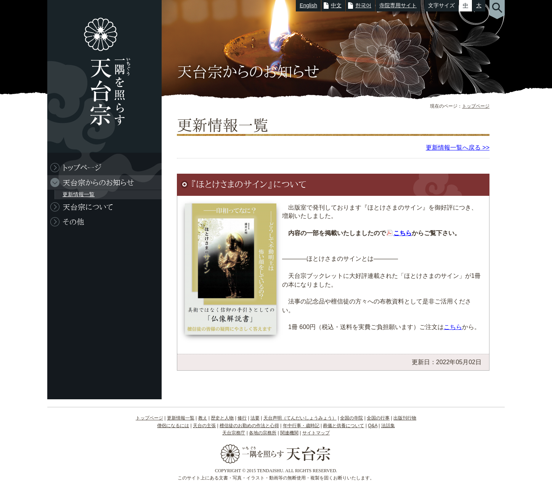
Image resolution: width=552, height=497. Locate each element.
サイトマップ (316, 433)
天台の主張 (204, 425)
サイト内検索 (497, 9)
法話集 (388, 425)
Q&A (372, 425)
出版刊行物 (404, 418)
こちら (402, 233)
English (308, 5)
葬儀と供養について (343, 425)
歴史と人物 (222, 418)
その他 (73, 222)
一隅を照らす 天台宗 (100, 76)
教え (202, 418)
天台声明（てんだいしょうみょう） (300, 418)
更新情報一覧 (79, 194)
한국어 (363, 5)
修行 (242, 418)
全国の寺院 (351, 418)
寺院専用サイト (398, 5)
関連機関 (289, 433)
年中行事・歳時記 (301, 425)
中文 (336, 5)
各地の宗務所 (262, 433)
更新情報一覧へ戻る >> (457, 147)
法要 (255, 418)
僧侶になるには (173, 425)
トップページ (475, 106)
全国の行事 (378, 418)
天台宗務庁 (233, 433)
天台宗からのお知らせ (98, 182)
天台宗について (88, 207)
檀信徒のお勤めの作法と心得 (249, 425)
